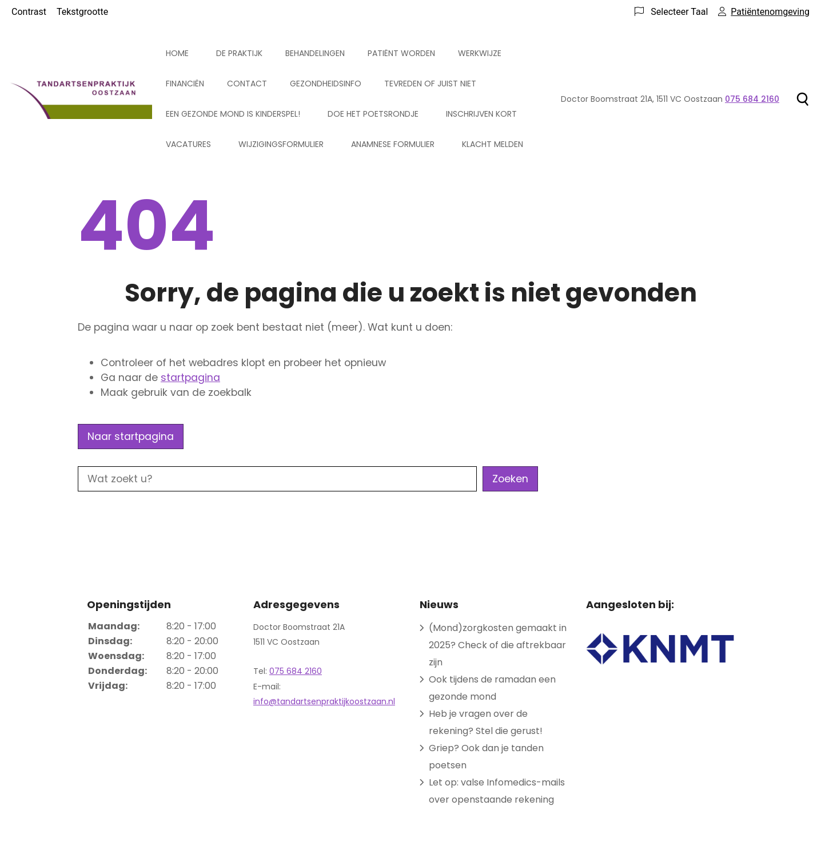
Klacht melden (492, 144)
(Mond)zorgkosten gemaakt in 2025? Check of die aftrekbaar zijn (498, 645)
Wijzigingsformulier (281, 144)
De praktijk (239, 53)
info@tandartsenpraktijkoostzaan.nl (324, 701)
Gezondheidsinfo (325, 83)
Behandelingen (315, 53)
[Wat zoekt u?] (277, 478)
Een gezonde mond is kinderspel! (233, 114)
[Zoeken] (802, 99)
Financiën (185, 83)
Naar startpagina (130, 436)
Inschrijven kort (481, 114)
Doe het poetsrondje (373, 114)
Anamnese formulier (393, 144)
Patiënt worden (401, 53)
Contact (247, 83)
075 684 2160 (295, 671)
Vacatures (188, 144)
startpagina (190, 377)
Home (177, 53)
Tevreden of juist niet (430, 83)
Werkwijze (479, 53)
